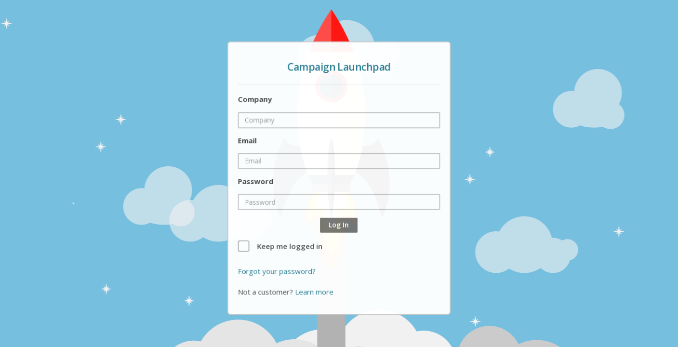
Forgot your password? (277, 270)
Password (256, 181)
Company (256, 100)
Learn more (315, 290)
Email (248, 141)
